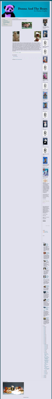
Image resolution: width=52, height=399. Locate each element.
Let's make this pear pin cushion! (47, 300)
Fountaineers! (46, 364)
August (45, 349)
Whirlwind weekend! (47, 318)
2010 (44, 343)
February (45, 372)
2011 (44, 342)
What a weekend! (47, 291)
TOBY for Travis (47, 268)
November (45, 345)
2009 (44, 375)
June (45, 351)
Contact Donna (5, 24)
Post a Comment (15, 56)
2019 (44, 333)
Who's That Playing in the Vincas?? (46, 368)
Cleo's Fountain (46, 356)
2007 (44, 377)
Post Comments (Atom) (19, 59)
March (45, 371)
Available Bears (5, 20)
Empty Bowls (47, 260)
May (45, 352)
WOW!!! (45, 365)
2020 (44, 332)
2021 (44, 331)
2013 (44, 340)
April (45, 370)
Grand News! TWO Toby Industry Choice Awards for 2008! (46, 309)
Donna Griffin (46, 231)
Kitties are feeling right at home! (47, 286)
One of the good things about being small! (47, 253)
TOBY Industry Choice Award (47, 244)
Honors (4, 23)
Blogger (27, 397)
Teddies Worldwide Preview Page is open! (46, 277)
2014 (44, 339)
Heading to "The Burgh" (46, 355)
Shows (4, 19)
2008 (44, 376)
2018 (44, 334)
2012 (44, 341)
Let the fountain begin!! (46, 363)
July (45, 350)
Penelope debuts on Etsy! (46, 367)
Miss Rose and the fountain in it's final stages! (46, 358)
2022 (44, 330)
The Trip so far (46, 353)
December (45, 344)
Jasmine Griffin (46, 232)
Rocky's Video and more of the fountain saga (46, 361)
